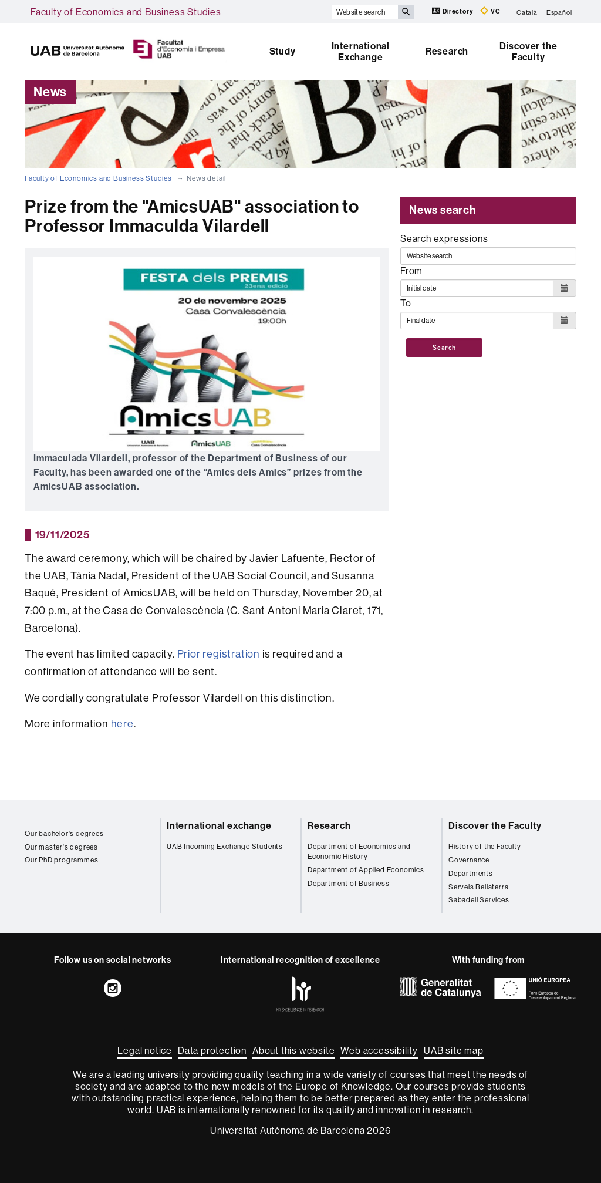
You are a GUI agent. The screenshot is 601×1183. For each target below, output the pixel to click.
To (405, 303)
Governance (468, 859)
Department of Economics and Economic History (359, 851)
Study (282, 51)
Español (559, 12)
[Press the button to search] (406, 12)
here (122, 723)
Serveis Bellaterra (478, 886)
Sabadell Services (478, 899)
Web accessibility (379, 1050)
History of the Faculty (484, 846)
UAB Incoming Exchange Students (225, 846)
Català (527, 12)
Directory (453, 10)
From (411, 271)
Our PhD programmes (61, 859)
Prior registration (218, 653)
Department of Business (349, 883)
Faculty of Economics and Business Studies (126, 12)
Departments (470, 873)
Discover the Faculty (528, 52)
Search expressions (444, 238)
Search (444, 347)
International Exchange (361, 52)
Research (447, 51)
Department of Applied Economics (366, 869)
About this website (293, 1050)
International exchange (219, 825)
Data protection (212, 1050)
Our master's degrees (61, 846)
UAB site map (454, 1050)
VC (490, 10)
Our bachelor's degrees (64, 833)
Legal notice (144, 1050)
